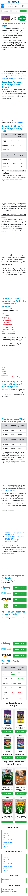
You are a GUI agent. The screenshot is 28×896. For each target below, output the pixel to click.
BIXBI (4, 848)
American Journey (7, 839)
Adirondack (6, 835)
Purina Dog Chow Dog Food (9, 891)
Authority (5, 844)
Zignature (4, 881)
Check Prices (19, 588)
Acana (4, 832)
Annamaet (5, 841)
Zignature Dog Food (7, 889)
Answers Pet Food (7, 842)
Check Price (7, 731)
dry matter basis (18, 122)
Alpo (4, 837)
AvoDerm (5, 846)
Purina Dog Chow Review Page (18, 78)
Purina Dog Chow (6, 879)
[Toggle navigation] (1, 1)
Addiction (5, 833)
